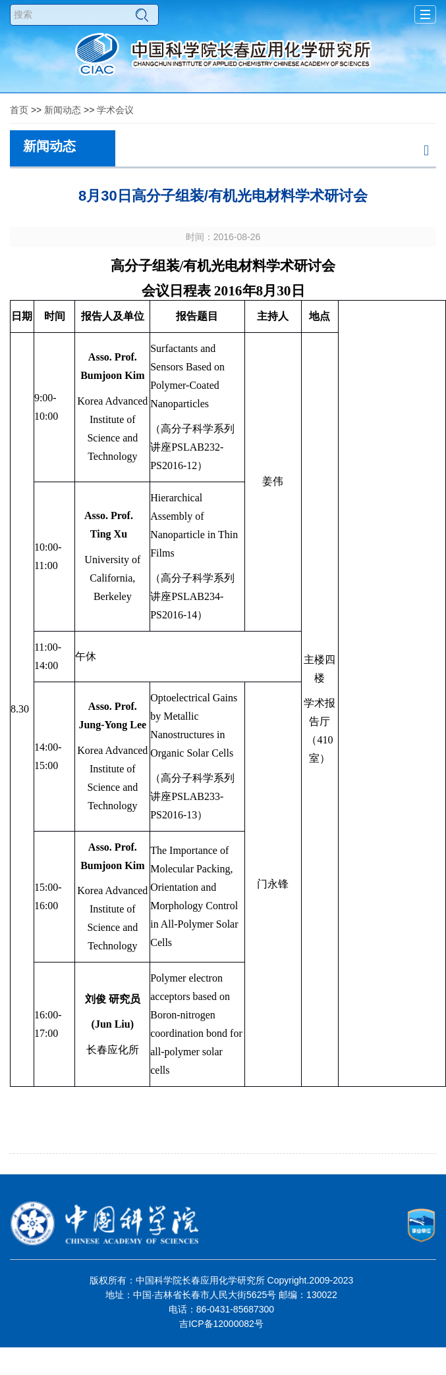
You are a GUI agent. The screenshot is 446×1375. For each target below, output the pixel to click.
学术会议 (115, 110)
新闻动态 (62, 110)
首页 (19, 110)
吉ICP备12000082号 (221, 1323)
